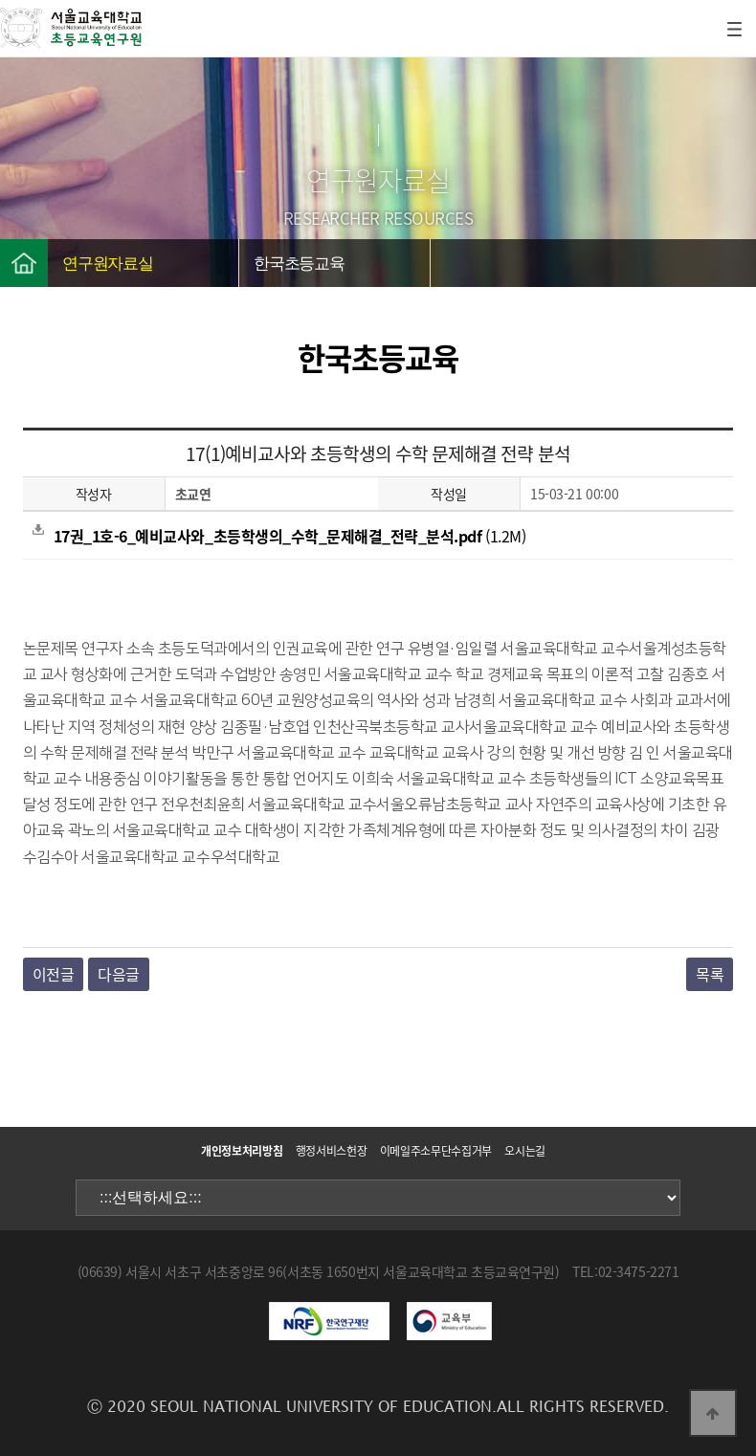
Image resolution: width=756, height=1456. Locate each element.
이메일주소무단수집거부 (436, 1150)
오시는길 (524, 1150)
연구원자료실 (107, 263)
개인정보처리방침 (241, 1150)
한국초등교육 (299, 263)
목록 (709, 973)
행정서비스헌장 (331, 1150)
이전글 (54, 973)
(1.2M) (279, 535)
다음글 (119, 973)
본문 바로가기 (0, 0)
